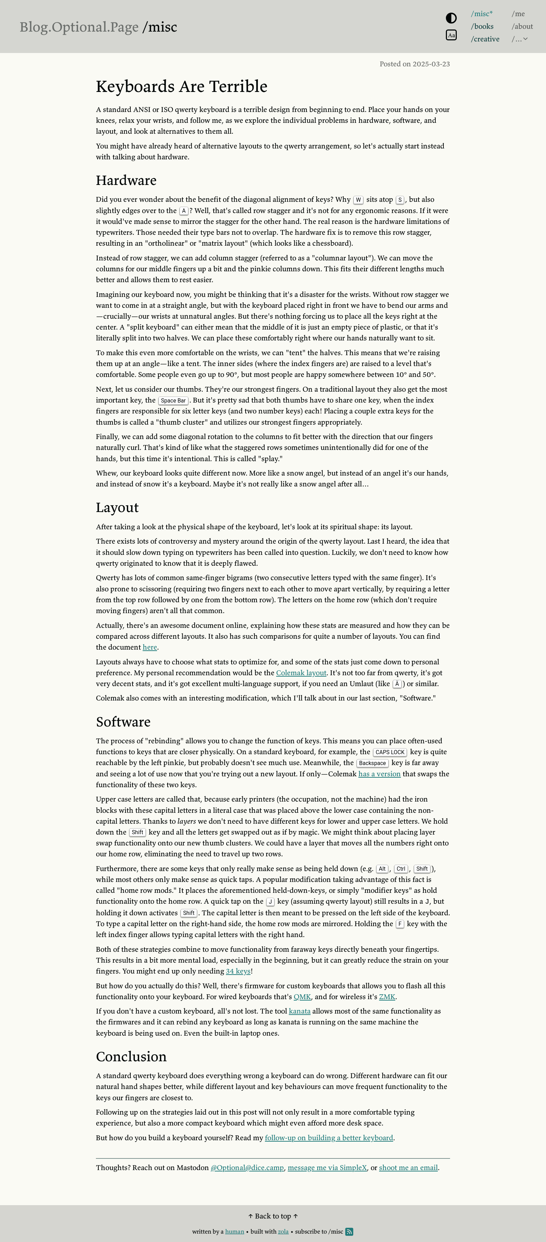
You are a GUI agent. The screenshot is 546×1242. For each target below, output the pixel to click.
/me (518, 13)
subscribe (307, 1231)
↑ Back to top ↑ (273, 1216)
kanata (300, 1011)
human (234, 1231)
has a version (379, 773)
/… (517, 39)
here (150, 647)
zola (283, 1231)
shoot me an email (408, 1167)
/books (482, 26)
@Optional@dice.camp (247, 1167)
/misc (159, 26)
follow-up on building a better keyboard (329, 1137)
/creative (485, 39)
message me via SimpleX (327, 1167)
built (257, 1231)
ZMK (387, 996)
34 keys (238, 971)
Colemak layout (301, 672)
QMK (302, 996)
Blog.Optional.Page (79, 26)
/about (522, 26)
